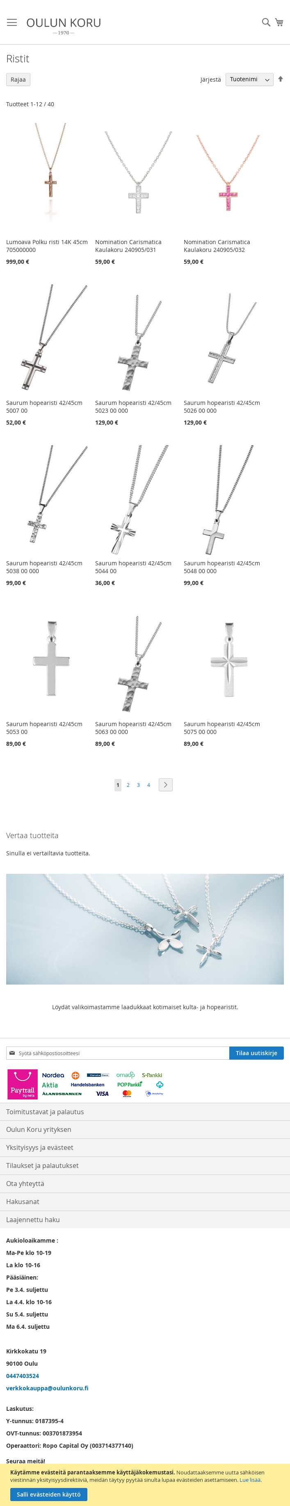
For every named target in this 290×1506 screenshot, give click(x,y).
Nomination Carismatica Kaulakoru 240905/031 (128, 246)
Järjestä (211, 79)
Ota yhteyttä (25, 1183)
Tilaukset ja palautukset (42, 1165)
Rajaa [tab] (18, 79)
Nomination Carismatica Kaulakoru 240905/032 (217, 246)
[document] (146, 1485)
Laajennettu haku (33, 1219)
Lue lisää (250, 1479)
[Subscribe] (256, 1053)
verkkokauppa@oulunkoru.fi (47, 1388)
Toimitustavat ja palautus (45, 1111)
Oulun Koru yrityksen (38, 1129)
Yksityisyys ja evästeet (39, 1147)
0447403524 (22, 1376)
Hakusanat (22, 1201)
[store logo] (64, 26)
